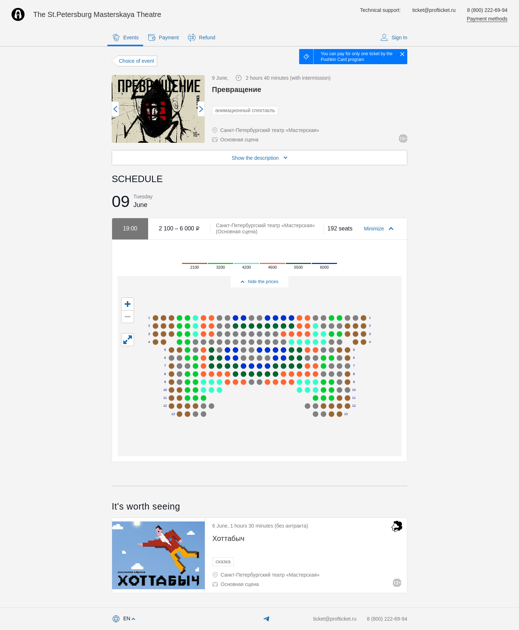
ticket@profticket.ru (434, 10)
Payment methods (487, 19)
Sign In (393, 37)
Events (125, 37)
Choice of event (136, 61)
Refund (201, 37)
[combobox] (123, 619)
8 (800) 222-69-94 (487, 10)
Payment (163, 37)
